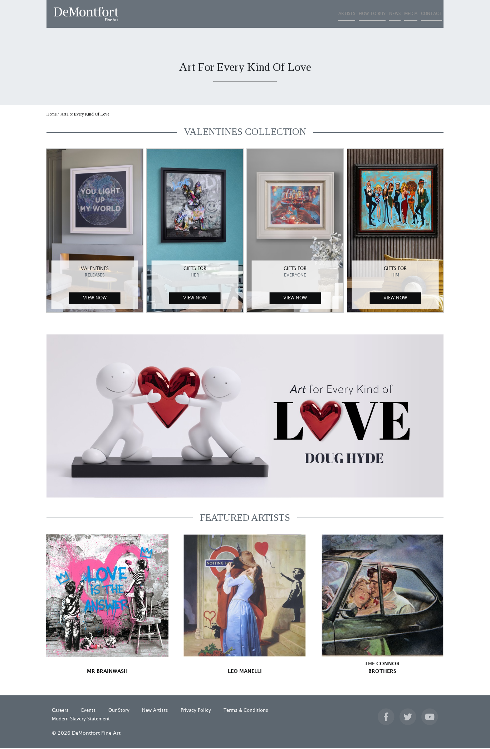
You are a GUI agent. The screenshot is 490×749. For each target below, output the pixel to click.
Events (88, 711)
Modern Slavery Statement (81, 720)
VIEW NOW (95, 299)
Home (51, 114)
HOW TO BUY (316, 14)
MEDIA (386, 14)
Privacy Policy (196, 711)
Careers (60, 711)
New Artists (155, 711)
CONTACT (423, 14)
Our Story (118, 711)
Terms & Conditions (246, 711)
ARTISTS (275, 14)
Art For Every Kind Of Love (84, 114)
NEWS (355, 14)
